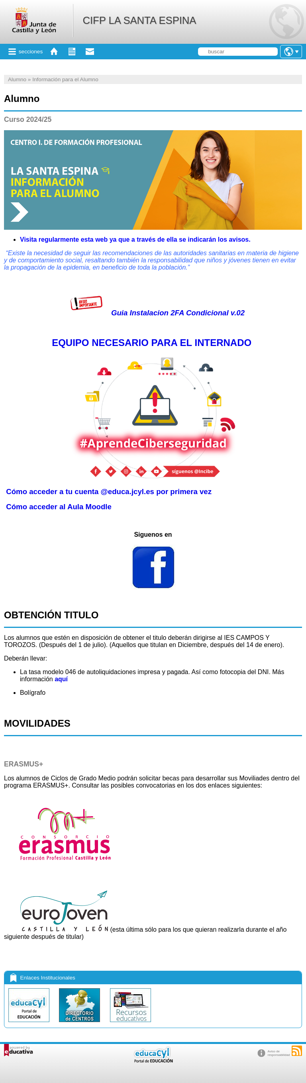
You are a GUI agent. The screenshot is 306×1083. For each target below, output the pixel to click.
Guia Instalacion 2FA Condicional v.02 (153, 313)
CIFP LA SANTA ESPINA (139, 20)
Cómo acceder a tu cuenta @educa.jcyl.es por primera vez (109, 491)
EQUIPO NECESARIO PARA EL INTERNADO (151, 342)
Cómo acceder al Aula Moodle (59, 506)
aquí (61, 679)
